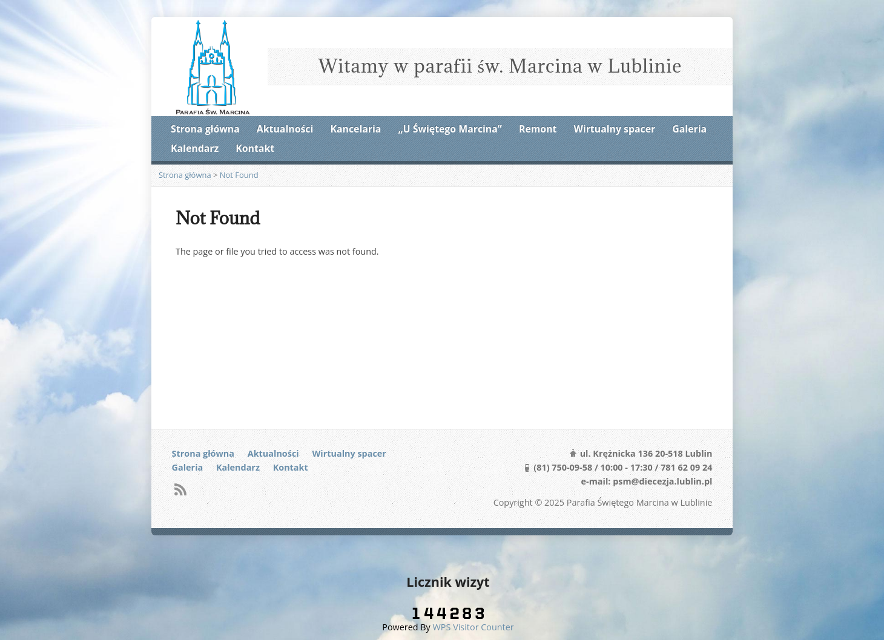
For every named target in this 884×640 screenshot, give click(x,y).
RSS (180, 489)
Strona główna (205, 129)
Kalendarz (195, 148)
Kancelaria (355, 129)
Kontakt (255, 148)
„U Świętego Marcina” (450, 129)
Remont (537, 129)
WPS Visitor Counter (473, 627)
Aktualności (285, 129)
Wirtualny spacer (615, 129)
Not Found (239, 174)
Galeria (689, 129)
